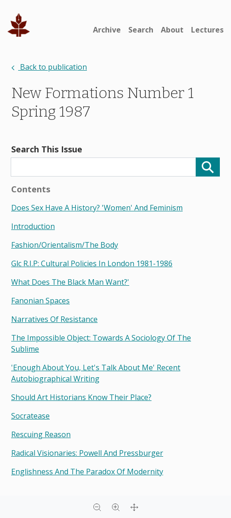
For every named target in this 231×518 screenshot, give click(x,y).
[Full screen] (134, 506)
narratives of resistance (54, 319)
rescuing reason (41, 434)
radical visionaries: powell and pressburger (87, 453)
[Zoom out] (97, 506)
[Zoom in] (115, 506)
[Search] (208, 167)
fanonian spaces (40, 300)
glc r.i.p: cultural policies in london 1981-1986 (91, 263)
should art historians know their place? (81, 397)
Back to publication (49, 67)
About (172, 30)
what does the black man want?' (70, 282)
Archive (107, 30)
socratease (30, 416)
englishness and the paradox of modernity (87, 471)
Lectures (207, 30)
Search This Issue (46, 149)
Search (140, 30)
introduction (33, 226)
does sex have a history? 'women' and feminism (97, 208)
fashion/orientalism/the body (64, 245)
